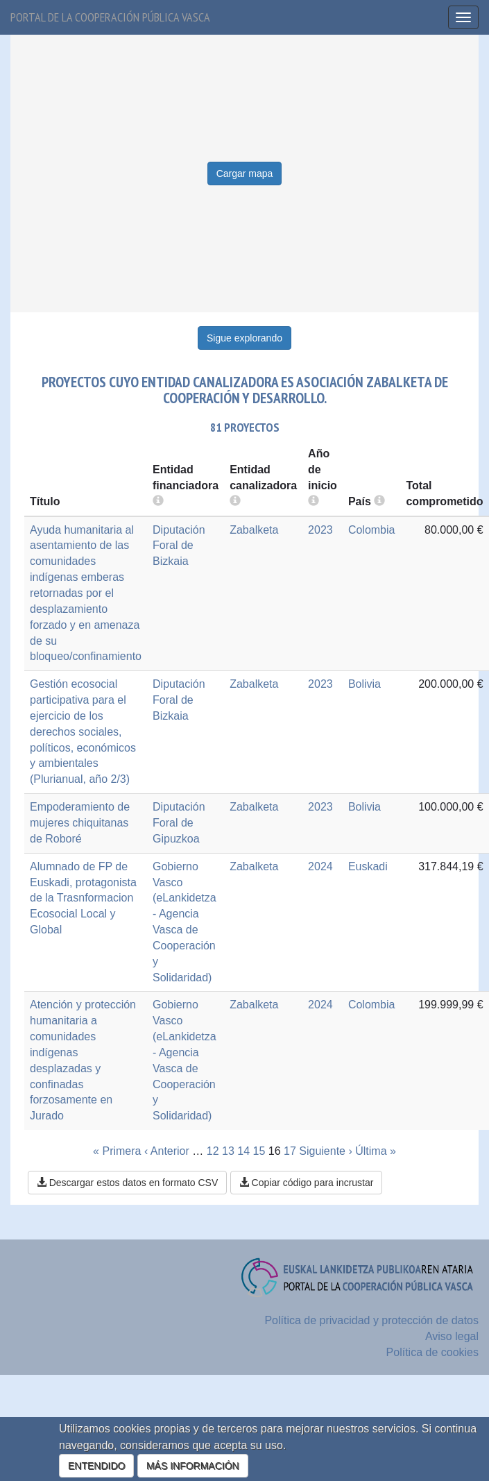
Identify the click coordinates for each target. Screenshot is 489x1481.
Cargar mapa (244, 173)
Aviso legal (452, 1336)
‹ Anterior (166, 1151)
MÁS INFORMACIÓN (192, 1465)
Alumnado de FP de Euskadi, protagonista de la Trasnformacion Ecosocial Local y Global (83, 898)
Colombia (371, 530)
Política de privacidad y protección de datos (371, 1320)
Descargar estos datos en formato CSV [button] (127, 1182)
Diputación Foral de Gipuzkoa (179, 823)
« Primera (117, 1151)
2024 (320, 866)
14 (243, 1151)
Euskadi (368, 866)
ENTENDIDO (96, 1465)
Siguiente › (325, 1151)
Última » (375, 1151)
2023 (320, 530)
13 (228, 1151)
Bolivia (364, 684)
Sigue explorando (244, 338)
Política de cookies (432, 1352)
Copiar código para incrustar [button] (306, 1182)
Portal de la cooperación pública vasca (110, 17)
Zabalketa (254, 530)
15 (259, 1151)
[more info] (313, 501)
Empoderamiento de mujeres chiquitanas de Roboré (80, 823)
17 (290, 1151)
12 (213, 1151)
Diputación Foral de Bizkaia (179, 546)
